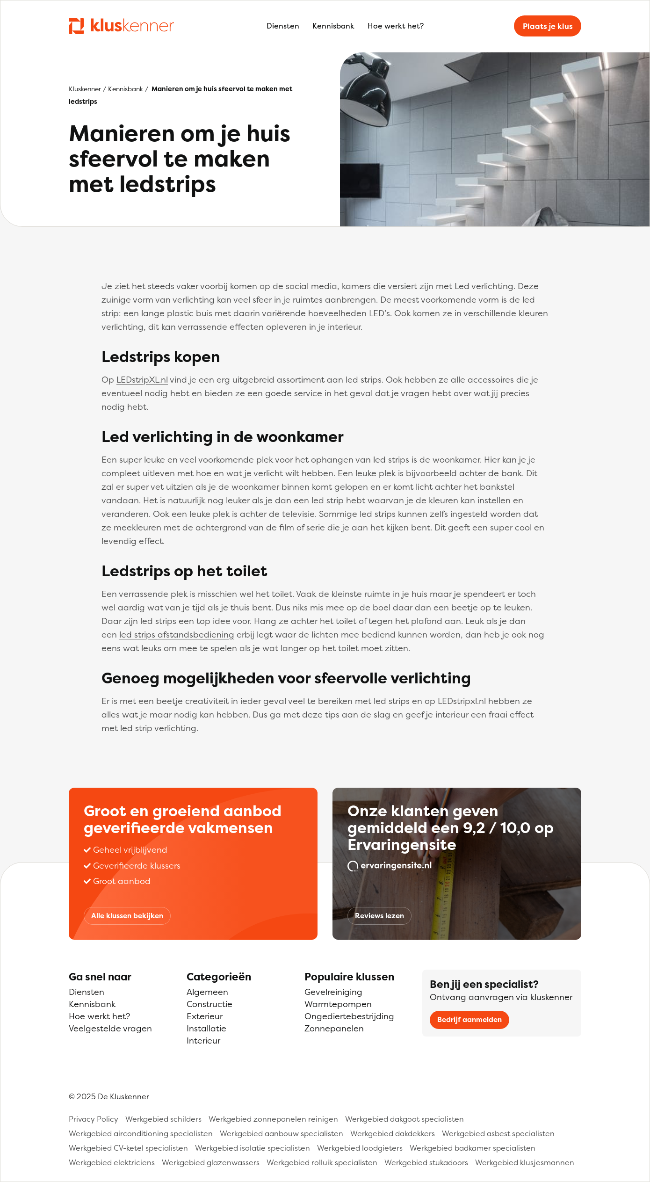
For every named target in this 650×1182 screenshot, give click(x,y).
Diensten (283, 26)
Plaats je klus (548, 26)
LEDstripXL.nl (142, 379)
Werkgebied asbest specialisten (498, 1133)
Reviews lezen (379, 916)
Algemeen (207, 992)
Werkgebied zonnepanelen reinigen (273, 1119)
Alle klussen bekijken (127, 916)
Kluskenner (85, 88)
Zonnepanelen (334, 1028)
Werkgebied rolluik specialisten (322, 1162)
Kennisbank (333, 26)
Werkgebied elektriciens (112, 1162)
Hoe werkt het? (396, 26)
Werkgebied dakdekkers (392, 1133)
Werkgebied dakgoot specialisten (404, 1119)
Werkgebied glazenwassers (211, 1162)
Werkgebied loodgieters (360, 1148)
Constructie (209, 1004)
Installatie (206, 1028)
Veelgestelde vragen (110, 1028)
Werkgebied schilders (163, 1119)
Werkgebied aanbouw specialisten (281, 1133)
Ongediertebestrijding (349, 1016)
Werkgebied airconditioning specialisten (141, 1133)
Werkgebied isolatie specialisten (252, 1148)
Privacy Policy (93, 1119)
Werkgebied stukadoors (426, 1162)
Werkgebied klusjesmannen (524, 1162)
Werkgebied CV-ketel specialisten (128, 1148)
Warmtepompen (338, 1004)
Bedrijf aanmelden (469, 1019)
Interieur (203, 1040)
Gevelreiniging (333, 992)
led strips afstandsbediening (176, 634)
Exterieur (205, 1016)
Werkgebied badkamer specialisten (472, 1148)
